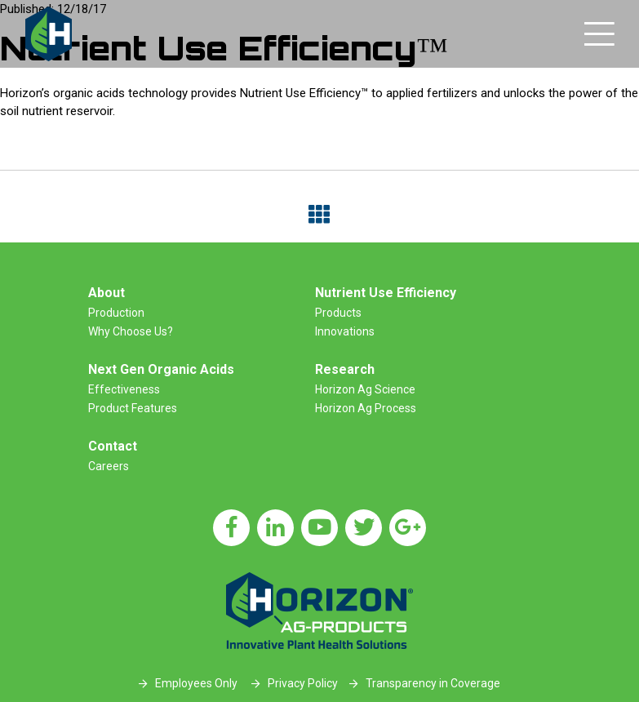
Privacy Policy (303, 683)
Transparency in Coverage (433, 683)
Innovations (345, 331)
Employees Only (196, 683)
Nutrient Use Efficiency (385, 292)
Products (338, 312)
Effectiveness (124, 389)
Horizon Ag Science (365, 389)
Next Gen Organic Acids (161, 369)
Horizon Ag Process (365, 408)
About (106, 292)
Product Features (132, 408)
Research (345, 369)
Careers (108, 466)
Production (116, 312)
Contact (112, 446)
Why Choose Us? (130, 331)
